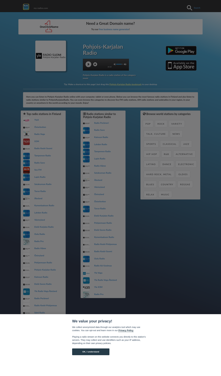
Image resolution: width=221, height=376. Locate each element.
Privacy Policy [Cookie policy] (126, 330)
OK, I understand (90, 352)
